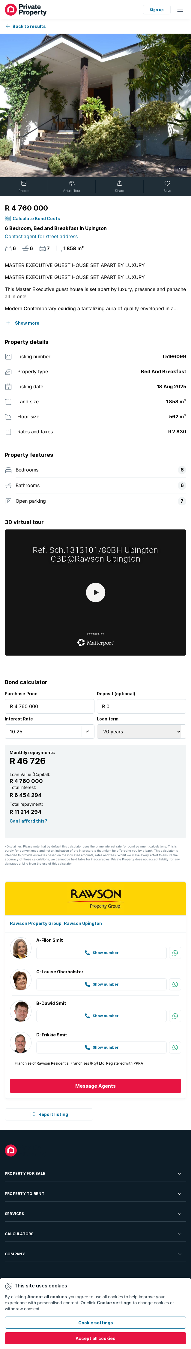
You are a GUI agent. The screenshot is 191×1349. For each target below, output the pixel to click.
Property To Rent (94, 1194)
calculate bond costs (36, 218)
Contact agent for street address (41, 236)
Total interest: (23, 787)
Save (167, 186)
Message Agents (95, 1086)
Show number (101, 953)
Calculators (94, 1234)
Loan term (107, 718)
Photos (24, 186)
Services (94, 1214)
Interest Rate (19, 718)
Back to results (25, 26)
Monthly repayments (32, 752)
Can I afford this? (28, 820)
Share (119, 186)
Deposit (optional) (116, 693)
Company (94, 1254)
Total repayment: (26, 804)
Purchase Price (21, 693)
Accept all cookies (95, 1338)
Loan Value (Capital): (30, 774)
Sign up (157, 10)
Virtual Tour (71, 186)
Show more (27, 323)
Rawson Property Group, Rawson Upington (56, 923)
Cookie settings (95, 1322)
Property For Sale (94, 1174)
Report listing (49, 1114)
